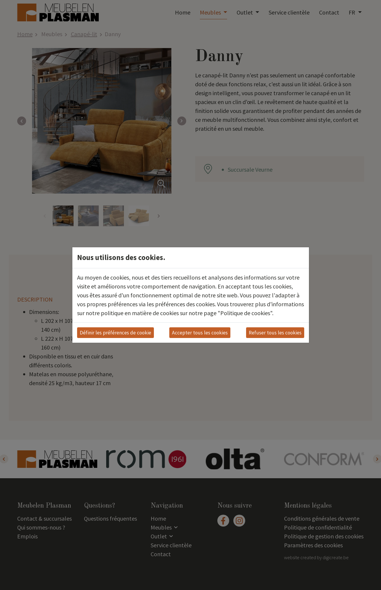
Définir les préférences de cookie (115, 332)
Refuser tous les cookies (275, 332)
